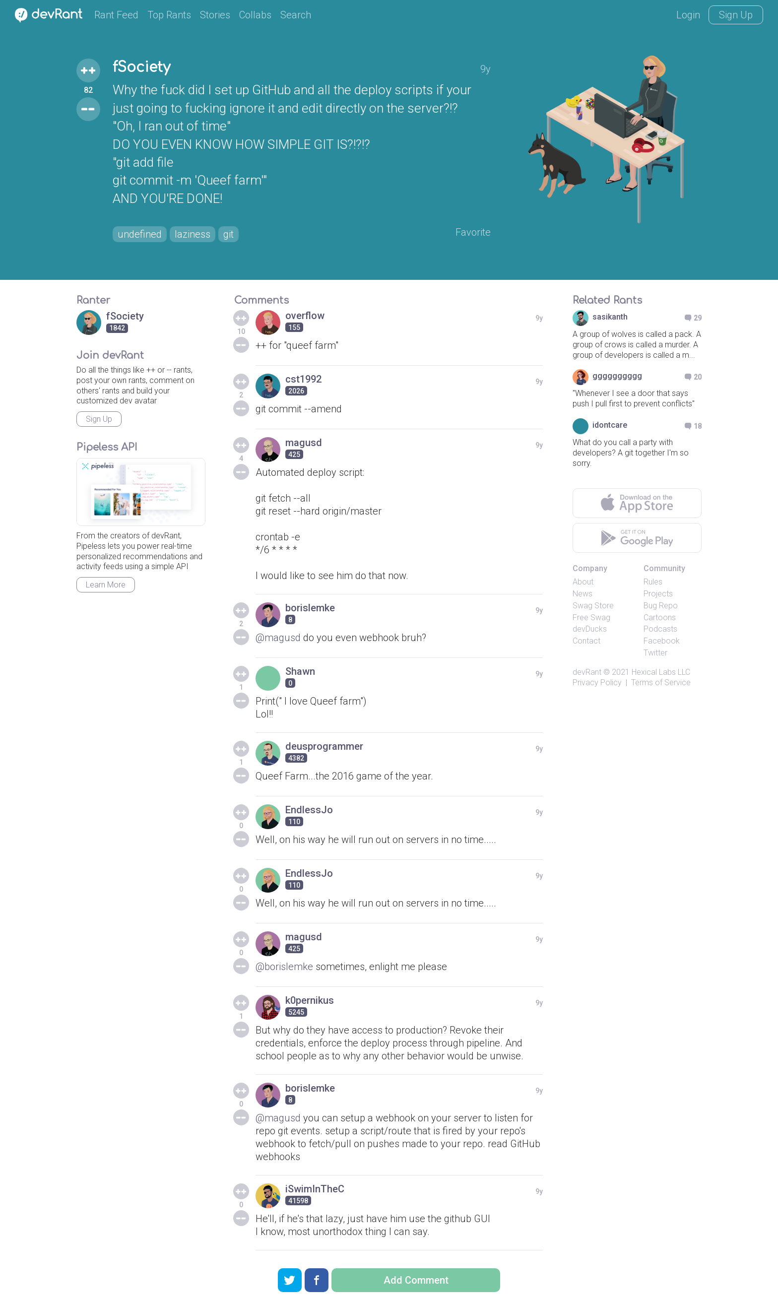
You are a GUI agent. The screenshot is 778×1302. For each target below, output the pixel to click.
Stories (215, 15)
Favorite (473, 232)
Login (688, 15)
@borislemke (284, 967)
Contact (586, 641)
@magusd (278, 638)
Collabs (255, 15)
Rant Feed (116, 15)
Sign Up (736, 15)
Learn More (106, 584)
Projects (658, 593)
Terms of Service (661, 682)
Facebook (662, 641)
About (583, 581)
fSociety (141, 67)
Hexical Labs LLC (661, 672)
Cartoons (660, 617)
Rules (653, 581)
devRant (587, 672)
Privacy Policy (597, 682)
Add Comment (416, 1280)
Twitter (655, 652)
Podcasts (660, 629)
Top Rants (169, 15)
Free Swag (591, 617)
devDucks (590, 629)
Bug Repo (661, 605)
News (582, 593)
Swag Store (593, 605)
